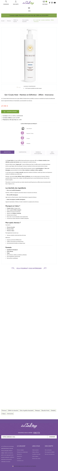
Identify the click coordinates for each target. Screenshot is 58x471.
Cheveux (4, 410)
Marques (37, 410)
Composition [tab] (22, 152)
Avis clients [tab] (52, 152)
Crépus (4, 414)
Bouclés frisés (45, 410)
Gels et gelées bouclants (27, 410)
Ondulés (53, 410)
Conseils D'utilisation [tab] (38, 152)
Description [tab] (7, 152)
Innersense (10, 414)
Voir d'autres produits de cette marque (33, 88)
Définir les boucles (13, 410)
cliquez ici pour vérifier (41, 466)
